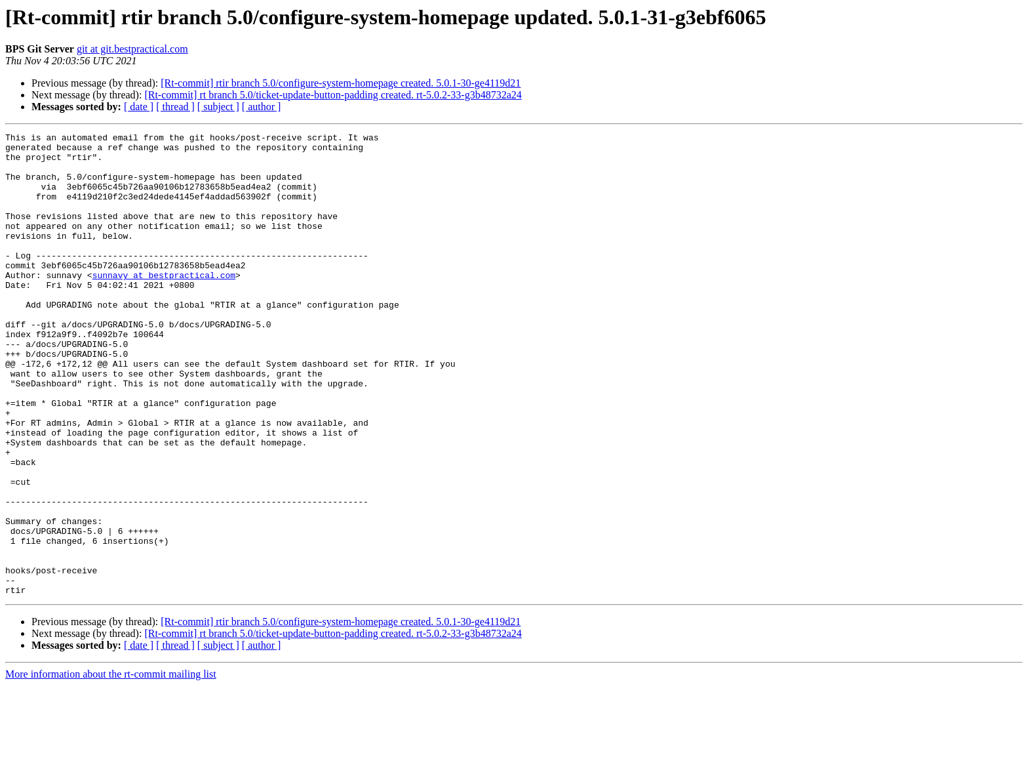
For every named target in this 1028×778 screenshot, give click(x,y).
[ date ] (138, 106)
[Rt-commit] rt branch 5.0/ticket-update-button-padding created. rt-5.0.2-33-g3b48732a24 (332, 94)
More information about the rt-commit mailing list (110, 766)
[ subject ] (218, 106)
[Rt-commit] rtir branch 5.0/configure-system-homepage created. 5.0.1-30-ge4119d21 (341, 83)
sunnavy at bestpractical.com (163, 304)
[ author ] (261, 106)
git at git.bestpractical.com (132, 48)
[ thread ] (175, 106)
